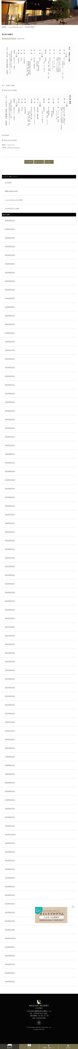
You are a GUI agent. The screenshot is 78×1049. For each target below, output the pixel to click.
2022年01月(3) (10, 609)
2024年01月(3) (10, 428)
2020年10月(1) (10, 739)
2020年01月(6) (10, 808)
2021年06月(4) (10, 670)
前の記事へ (30, 161)
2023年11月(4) (10, 445)
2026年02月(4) (10, 229)
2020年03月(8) (10, 791)
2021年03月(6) (10, 696)
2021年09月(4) (10, 644)
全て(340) (8, 182)
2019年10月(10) (10, 834)
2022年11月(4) (10, 523)
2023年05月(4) (10, 480)
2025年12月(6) (10, 246)
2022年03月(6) (10, 592)
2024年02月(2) (10, 419)
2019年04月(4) (10, 886)
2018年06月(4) (10, 973)
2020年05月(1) (10, 774)
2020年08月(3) (10, 756)
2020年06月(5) (10, 765)
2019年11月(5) (10, 826)
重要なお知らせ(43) (11, 191)
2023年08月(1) (10, 454)
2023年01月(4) (10, 506)
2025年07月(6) (10, 289)
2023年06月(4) (10, 471)
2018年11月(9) (10, 929)
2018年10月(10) (10, 938)
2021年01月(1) (10, 713)
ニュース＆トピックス (16, 27)
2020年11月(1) (10, 731)
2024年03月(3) (10, 411)
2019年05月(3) (10, 877)
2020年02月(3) (10, 800)
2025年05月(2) (10, 307)
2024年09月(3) (10, 367)
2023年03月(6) (10, 488)
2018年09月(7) (10, 947)
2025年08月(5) (10, 281)
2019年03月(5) (10, 895)
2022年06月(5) (10, 566)
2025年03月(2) (10, 324)
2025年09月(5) (10, 272)
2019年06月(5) (10, 869)
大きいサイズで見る (10, 90)
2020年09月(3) (10, 748)
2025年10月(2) (10, 263)
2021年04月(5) (10, 687)
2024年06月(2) (10, 393)
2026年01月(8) (10, 238)
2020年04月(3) (10, 782)
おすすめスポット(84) (12, 208)
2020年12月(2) (10, 722)
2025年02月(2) (10, 333)
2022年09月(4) (10, 540)
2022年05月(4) (10, 575)
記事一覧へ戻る (39, 161)
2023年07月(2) (10, 462)
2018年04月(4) (10, 981)
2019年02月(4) (10, 903)
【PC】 (4, 147)
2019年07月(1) (10, 860)
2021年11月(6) (10, 627)
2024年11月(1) (10, 350)
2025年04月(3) (10, 315)
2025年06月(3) (10, 298)
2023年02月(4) (10, 497)
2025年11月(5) (10, 255)
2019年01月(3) (10, 912)
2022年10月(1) (10, 532)
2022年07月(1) (10, 558)
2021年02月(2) (10, 704)
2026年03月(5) (10, 220)
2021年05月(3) (10, 679)
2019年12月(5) (10, 817)
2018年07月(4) (10, 964)
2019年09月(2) (10, 843)
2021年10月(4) (10, 635)
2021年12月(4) (10, 618)
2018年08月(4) (10, 955)
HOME (4, 27)
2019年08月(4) (10, 852)
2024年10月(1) (10, 359)
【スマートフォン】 (13, 147)
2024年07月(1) (10, 385)
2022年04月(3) (10, 583)
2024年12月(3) (10, 341)
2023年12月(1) (10, 436)
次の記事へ (48, 161)
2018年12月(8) (10, 921)
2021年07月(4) (10, 661)
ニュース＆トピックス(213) (14, 200)
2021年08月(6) (10, 653)
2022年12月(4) (10, 514)
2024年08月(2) (10, 376)
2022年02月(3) (10, 601)
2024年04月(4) (10, 402)
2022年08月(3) (10, 549)
